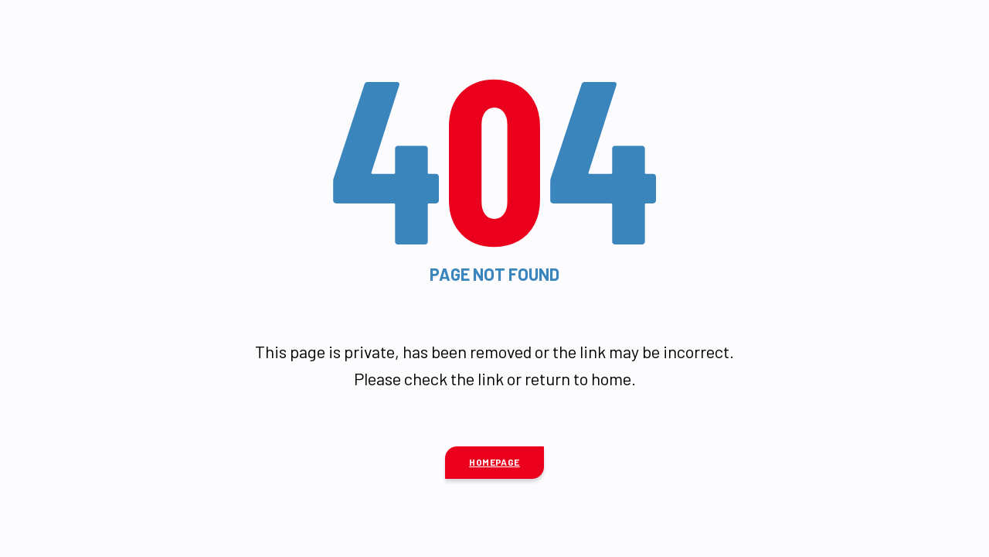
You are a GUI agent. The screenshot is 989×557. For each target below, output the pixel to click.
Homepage (494, 461)
